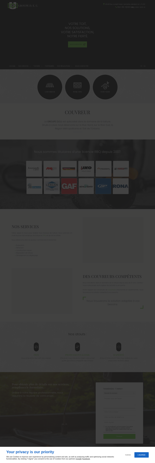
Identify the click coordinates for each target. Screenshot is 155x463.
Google (79, 459)
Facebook (86, 459)
